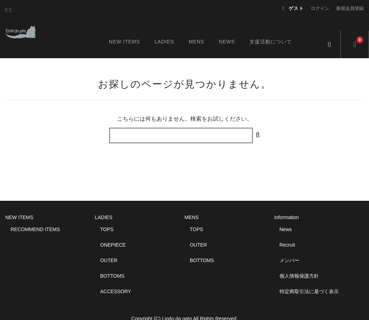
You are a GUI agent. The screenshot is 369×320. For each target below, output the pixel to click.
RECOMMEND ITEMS (35, 216)
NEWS (235, 31)
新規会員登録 (350, 8)
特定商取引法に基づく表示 (309, 278)
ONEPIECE (112, 232)
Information (286, 204)
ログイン (320, 8)
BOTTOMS (112, 263)
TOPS (106, 216)
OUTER (108, 247)
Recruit (287, 232)
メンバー (289, 247)
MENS (205, 31)
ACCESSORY (115, 278)
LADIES (173, 31)
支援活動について (279, 31)
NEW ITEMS (132, 31)
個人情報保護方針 (299, 263)
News (285, 216)
